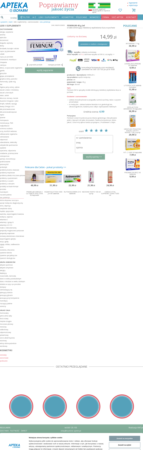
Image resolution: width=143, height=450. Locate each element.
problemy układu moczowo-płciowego (12, 175)
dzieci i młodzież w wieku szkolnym (12, 281)
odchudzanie (4, 137)
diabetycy (3, 273)
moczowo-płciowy (6, 324)
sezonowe (4, 358)
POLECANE (81, 17)
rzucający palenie (6, 303)
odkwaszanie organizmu (8, 134)
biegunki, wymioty (6, 43)
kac (1, 84)
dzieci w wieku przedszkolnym (10, 279)
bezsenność (4, 40)
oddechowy (4, 330)
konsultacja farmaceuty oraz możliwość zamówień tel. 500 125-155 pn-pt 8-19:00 (98, 68)
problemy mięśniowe (7, 173)
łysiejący (3, 287)
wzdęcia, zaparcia (6, 217)
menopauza (4, 120)
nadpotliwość (4, 126)
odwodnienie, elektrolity (8, 142)
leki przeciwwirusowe (7, 109)
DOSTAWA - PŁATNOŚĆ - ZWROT (13, 431)
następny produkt (56, 64)
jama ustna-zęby (6, 316)
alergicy (2, 270)
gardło (2, 71)
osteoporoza (4, 156)
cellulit (2, 54)
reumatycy (3, 301)
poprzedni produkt (34, 64)
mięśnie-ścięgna (5, 321)
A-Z (34, 17)
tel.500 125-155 (71, 427)
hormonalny (4, 313)
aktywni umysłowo (6, 268)
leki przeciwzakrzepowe (8, 112)
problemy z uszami (6, 181)
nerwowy (3, 327)
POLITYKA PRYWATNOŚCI (10, 434)
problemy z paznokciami (8, 178)
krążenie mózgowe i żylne (9, 101)
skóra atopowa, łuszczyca (9, 200)
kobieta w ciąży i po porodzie (10, 284)
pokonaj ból (4, 164)
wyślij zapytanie (45, 70)
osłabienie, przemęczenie (9, 153)
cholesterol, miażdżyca (8, 59)
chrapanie (3, 62)
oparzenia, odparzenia (8, 151)
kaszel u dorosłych (6, 93)
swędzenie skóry (6, 208)
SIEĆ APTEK (117, 17)
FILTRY (26, 17)
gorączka (3, 73)
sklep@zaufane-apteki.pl (71, 431)
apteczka (3, 37)
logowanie (133, 3)
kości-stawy (4, 318)
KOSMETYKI (67, 17)
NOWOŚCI (95, 17)
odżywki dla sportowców (9, 145)
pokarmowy (4, 335)
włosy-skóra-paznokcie (8, 343)
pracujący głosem (6, 295)
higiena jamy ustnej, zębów (9, 87)
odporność (4, 139)
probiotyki (3, 167)
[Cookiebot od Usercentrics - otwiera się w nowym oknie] (14, 247)
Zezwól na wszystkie (125, 225)
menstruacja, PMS (6, 123)
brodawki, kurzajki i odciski (9, 48)
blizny (2, 46)
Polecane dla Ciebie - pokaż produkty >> (45, 167)
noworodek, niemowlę (8, 276)
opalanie (3, 148)
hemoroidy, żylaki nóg (8, 82)
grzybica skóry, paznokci (8, 79)
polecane (3, 361)
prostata (3, 189)
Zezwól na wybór (124, 231)
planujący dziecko (6, 292)
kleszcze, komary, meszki (9, 98)
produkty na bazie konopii (9, 186)
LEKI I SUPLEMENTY (49, 17)
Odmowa (124, 238)
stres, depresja (5, 206)
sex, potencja (45, 22)
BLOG (2, 443)
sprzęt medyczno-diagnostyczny (11, 203)
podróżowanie (5, 162)
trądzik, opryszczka (7, 211)
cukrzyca (3, 65)
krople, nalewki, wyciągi (8, 104)
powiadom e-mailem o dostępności (94, 44)
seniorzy (3, 306)
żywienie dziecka (6, 253)
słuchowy (3, 341)
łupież (2, 115)
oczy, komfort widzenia (8, 131)
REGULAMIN (5, 427)
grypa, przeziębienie (7, 76)
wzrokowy (3, 346)
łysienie (2, 117)
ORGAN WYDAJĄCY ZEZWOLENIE (13, 440)
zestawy (3, 355)
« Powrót (3, 22)
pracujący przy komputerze (9, 298)
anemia (2, 35)
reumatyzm (4, 192)
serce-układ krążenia (7, 338)
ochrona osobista (6, 128)
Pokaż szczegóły (117, 247)
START (11, 22)
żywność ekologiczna (7, 258)
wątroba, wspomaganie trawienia (12, 214)
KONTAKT (131, 17)
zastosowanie (6, 29)
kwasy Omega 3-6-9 (7, 106)
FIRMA (106, 17)
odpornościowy (5, 332)
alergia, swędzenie (6, 32)
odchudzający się (6, 290)
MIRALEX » (91, 75)
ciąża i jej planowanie (7, 51)
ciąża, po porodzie (6, 57)
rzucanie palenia (5, 195)
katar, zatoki (4, 95)
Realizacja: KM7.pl (136, 427)
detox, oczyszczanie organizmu (11, 68)
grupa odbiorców (7, 262)
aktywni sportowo (6, 265)
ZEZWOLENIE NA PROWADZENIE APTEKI (17, 437)
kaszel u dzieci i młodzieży (9, 90)
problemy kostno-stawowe (9, 170)
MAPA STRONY (6, 446)
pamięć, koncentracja (7, 159)
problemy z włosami (7, 184)
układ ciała (5, 310)
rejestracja (133, 5)
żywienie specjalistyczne (8, 255)
